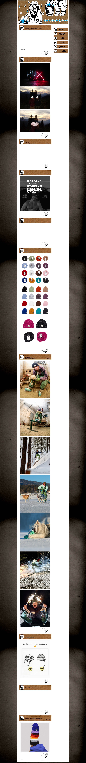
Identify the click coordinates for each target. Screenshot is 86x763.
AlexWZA (27, 142)
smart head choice (29, 637)
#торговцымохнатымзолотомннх (33, 718)
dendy (26, 172)
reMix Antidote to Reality (31, 221)
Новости (33, 29)
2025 (26, 251)
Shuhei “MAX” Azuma (30, 688)
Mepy (26, 60)
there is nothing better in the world (33, 28)
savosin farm (28, 357)
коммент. (43, 52)
